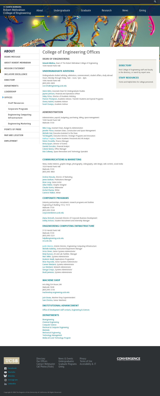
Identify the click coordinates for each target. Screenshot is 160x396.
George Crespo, (48, 270)
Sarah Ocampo (48, 104)
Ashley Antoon (48, 221)
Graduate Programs (67, 364)
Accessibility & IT (88, 364)
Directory (125, 65)
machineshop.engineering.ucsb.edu (55, 292)
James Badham (48, 180)
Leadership (10, 91)
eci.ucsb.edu (47, 241)
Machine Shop (51, 280)
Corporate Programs (55, 198)
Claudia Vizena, (48, 187)
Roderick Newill (48, 259)
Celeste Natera (48, 149)
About (39, 10)
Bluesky (11, 376)
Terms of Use (86, 361)
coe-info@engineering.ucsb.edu (54, 86)
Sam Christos (47, 300)
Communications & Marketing (61, 159)
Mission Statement (14, 68)
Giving (142, 10)
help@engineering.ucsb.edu (53, 238)
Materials (45, 330)
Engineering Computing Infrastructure (68, 226)
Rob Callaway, (48, 152)
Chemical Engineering (50, 322)
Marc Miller (46, 257)
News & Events (65, 358)
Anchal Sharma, (48, 190)
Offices (8, 97)
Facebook (12, 368)
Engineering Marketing (19, 123)
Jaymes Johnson (48, 94)
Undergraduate (62, 10)
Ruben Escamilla (48, 141)
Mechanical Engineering (51, 333)
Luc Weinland (47, 267)
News (125, 10)
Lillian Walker (47, 185)
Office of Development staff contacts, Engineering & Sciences (65, 310)
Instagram (13, 380)
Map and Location (13, 135)
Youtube (11, 372)
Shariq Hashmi (48, 102)
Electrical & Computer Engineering (55, 327)
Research (107, 10)
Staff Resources (129, 77)
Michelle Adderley (49, 249)
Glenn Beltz (46, 91)
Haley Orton (47, 96)
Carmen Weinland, (49, 264)
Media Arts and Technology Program (56, 338)
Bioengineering (48, 320)
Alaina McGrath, (48, 218)
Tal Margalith (47, 136)
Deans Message (12, 56)
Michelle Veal (47, 133)
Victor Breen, (47, 251)
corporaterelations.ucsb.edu (53, 213)
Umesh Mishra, (48, 63)
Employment (11, 140)
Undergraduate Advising (58, 71)
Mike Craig (46, 128)
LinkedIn (12, 384)
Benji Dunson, (48, 254)
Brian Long (46, 182)
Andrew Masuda (48, 177)
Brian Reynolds (48, 262)
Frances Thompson (49, 99)
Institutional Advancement (60, 305)
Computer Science (49, 325)
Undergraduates (66, 361)
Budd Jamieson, (48, 272)
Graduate (86, 10)
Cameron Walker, (49, 193)
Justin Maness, (48, 246)
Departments (50, 315)
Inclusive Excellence (15, 74)
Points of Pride (12, 129)
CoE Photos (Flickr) (45, 366)
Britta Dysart (47, 144)
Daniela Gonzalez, (49, 146)
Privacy (83, 358)
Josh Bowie (46, 298)
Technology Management (52, 335)
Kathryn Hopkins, (49, 138)
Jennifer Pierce (48, 131)
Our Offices (41, 361)
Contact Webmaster (45, 364)
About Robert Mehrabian (17, 62)
